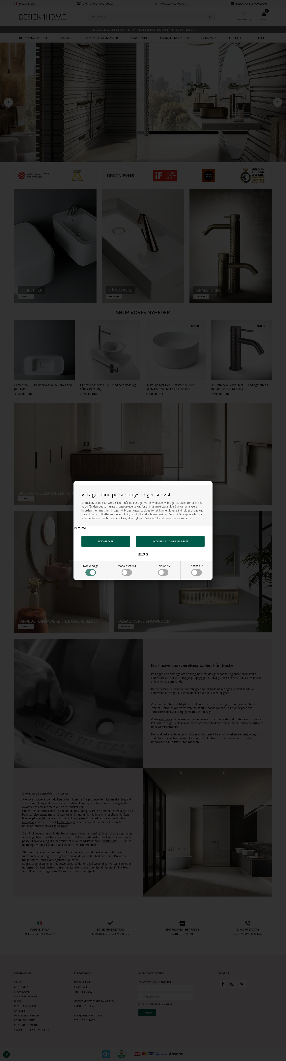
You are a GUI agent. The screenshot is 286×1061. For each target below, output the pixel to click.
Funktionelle (163, 570)
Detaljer (143, 554)
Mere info (79, 528)
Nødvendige (91, 570)
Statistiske (196, 570)
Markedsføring (127, 570)
